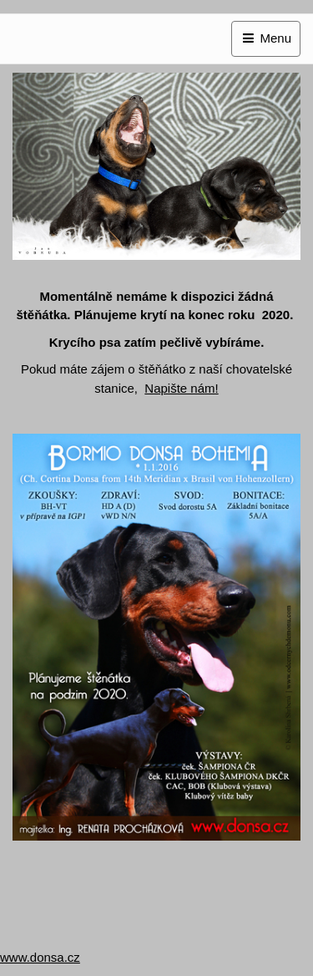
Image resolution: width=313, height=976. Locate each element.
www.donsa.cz (40, 957)
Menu (265, 38)
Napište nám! (181, 388)
